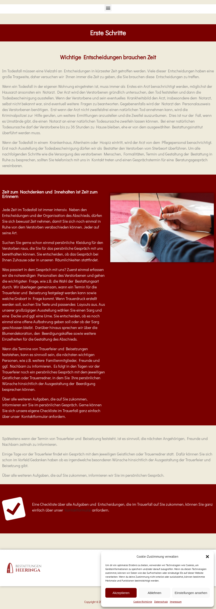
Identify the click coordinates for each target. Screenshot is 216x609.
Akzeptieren (120, 593)
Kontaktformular (78, 510)
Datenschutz (161, 601)
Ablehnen (154, 593)
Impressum (176, 601)
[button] (207, 556)
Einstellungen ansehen (191, 593)
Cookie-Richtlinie (142, 601)
